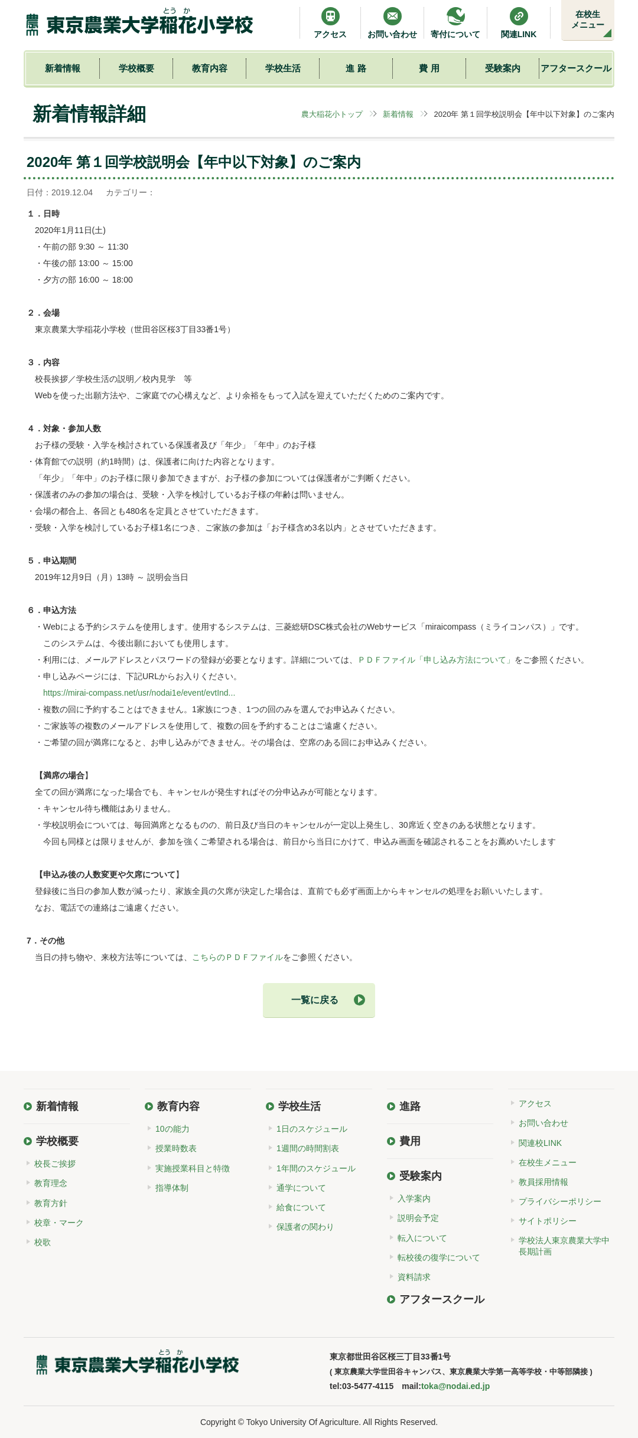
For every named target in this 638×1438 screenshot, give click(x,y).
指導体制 (171, 1188)
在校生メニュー (587, 19)
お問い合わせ (392, 22)
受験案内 (502, 68)
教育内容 (209, 68)
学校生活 (283, 68)
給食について (301, 1207)
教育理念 (50, 1183)
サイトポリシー (548, 1221)
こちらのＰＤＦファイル (237, 957)
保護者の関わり (305, 1226)
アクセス (330, 22)
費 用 (429, 68)
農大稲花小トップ (332, 114)
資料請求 (414, 1277)
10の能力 (172, 1129)
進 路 (356, 68)
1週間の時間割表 (307, 1148)
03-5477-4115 (367, 1386)
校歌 (42, 1242)
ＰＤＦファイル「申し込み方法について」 (436, 659)
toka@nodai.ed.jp (455, 1386)
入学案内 (414, 1198)
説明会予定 (418, 1218)
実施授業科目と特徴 (192, 1168)
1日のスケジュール (311, 1129)
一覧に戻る (314, 1000)
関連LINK (519, 22)
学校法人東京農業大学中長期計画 (564, 1246)
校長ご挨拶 (55, 1163)
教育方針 (50, 1203)
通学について (301, 1188)
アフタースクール (576, 68)
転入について (422, 1238)
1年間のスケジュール (316, 1168)
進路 (410, 1106)
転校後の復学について (439, 1257)
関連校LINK (540, 1143)
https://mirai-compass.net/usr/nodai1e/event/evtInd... (139, 692)
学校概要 (136, 68)
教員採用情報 (543, 1182)
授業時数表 (176, 1148)
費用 (410, 1141)
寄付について (455, 22)
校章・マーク (59, 1222)
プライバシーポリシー (560, 1201)
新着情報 (62, 68)
